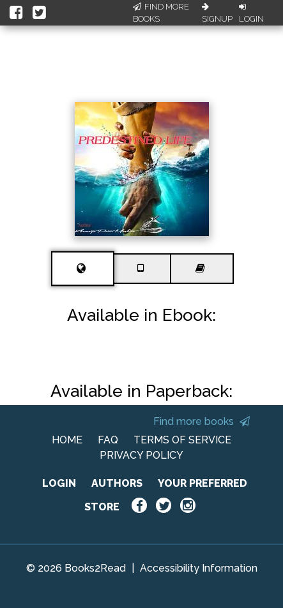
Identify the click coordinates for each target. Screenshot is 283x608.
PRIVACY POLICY (141, 455)
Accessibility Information (198, 568)
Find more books (201, 421)
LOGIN (59, 483)
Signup (217, 13)
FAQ (108, 440)
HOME (67, 440)
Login (251, 13)
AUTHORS (116, 483)
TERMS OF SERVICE (182, 440)
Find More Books (161, 13)
